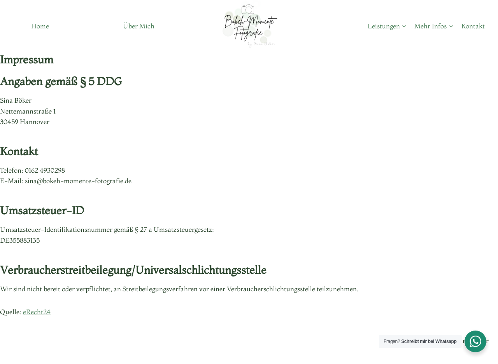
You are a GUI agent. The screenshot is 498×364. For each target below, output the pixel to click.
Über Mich (138, 26)
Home (40, 26)
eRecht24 (37, 312)
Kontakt (473, 26)
